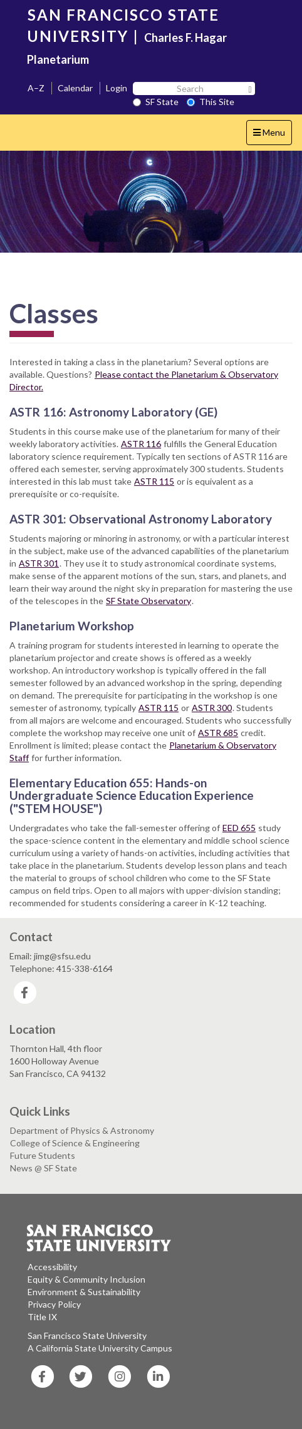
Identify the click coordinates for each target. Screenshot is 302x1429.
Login (116, 88)
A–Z (36, 88)
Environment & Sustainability (84, 1291)
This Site (210, 101)
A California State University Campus (100, 1348)
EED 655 (239, 827)
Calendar (75, 88)
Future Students (42, 1155)
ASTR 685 (218, 732)
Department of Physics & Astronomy (82, 1130)
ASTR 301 (39, 563)
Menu (272, 135)
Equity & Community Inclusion (86, 1279)
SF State (156, 101)
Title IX (42, 1316)
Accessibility (52, 1266)
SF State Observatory (148, 600)
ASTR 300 (212, 707)
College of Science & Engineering (75, 1143)
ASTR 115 (154, 481)
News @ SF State (43, 1168)
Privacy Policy (54, 1304)
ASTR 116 (141, 443)
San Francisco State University (87, 1335)
